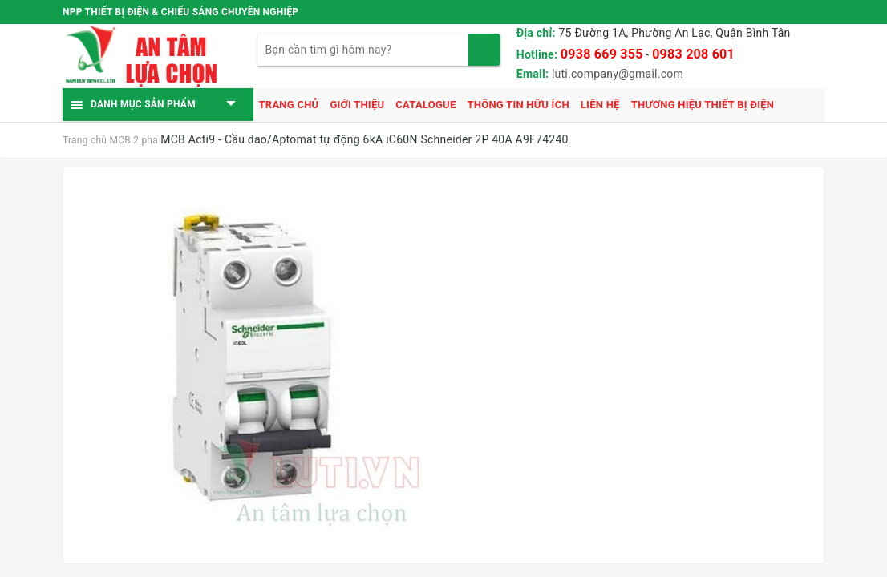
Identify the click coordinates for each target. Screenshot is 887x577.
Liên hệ (600, 105)
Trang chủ (289, 105)
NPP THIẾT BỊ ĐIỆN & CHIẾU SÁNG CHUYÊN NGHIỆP (180, 12)
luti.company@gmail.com (617, 73)
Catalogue (425, 105)
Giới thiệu (357, 105)
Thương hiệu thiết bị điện (703, 105)
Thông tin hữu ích (518, 105)
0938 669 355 (602, 54)
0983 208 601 (693, 54)
